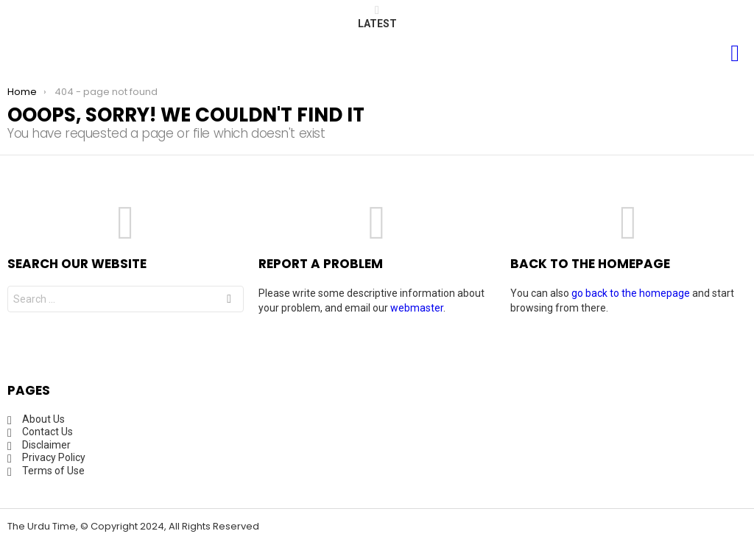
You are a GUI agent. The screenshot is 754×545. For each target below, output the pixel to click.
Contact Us (47, 431)
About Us (43, 419)
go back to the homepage (630, 293)
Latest (377, 16)
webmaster (416, 308)
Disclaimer (46, 445)
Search (229, 301)
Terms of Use (53, 471)
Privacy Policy (53, 457)
